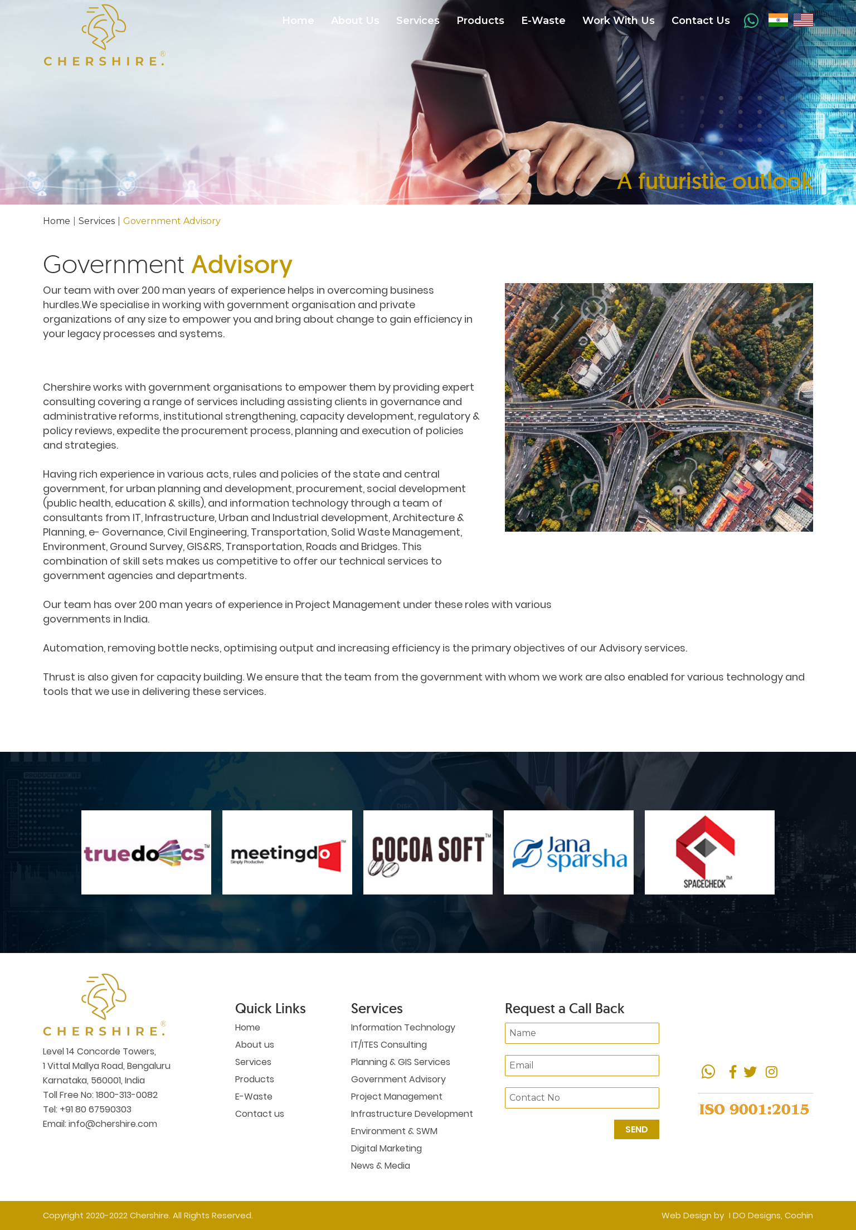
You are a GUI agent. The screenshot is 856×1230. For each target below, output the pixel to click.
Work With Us (618, 20)
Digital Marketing (386, 1148)
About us (254, 1044)
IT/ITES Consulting (389, 1044)
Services (418, 20)
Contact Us (701, 20)
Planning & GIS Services (400, 1062)
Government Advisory (398, 1079)
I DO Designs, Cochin (771, 1215)
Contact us (259, 1113)
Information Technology (403, 1027)
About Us (355, 20)
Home (298, 20)
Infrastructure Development (412, 1113)
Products (480, 20)
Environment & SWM (394, 1131)
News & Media (380, 1165)
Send (636, 1129)
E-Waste (543, 20)
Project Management (396, 1096)
